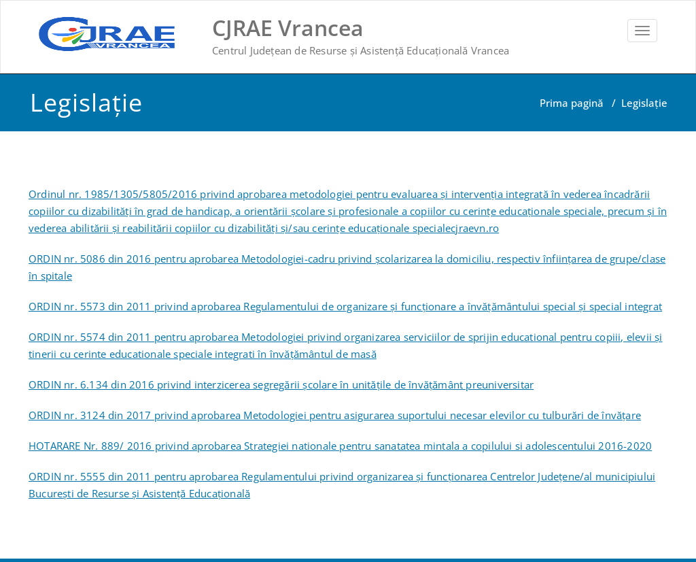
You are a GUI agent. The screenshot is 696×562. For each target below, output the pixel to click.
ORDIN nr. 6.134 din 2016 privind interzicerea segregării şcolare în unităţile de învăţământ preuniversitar (281, 384)
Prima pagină (572, 103)
